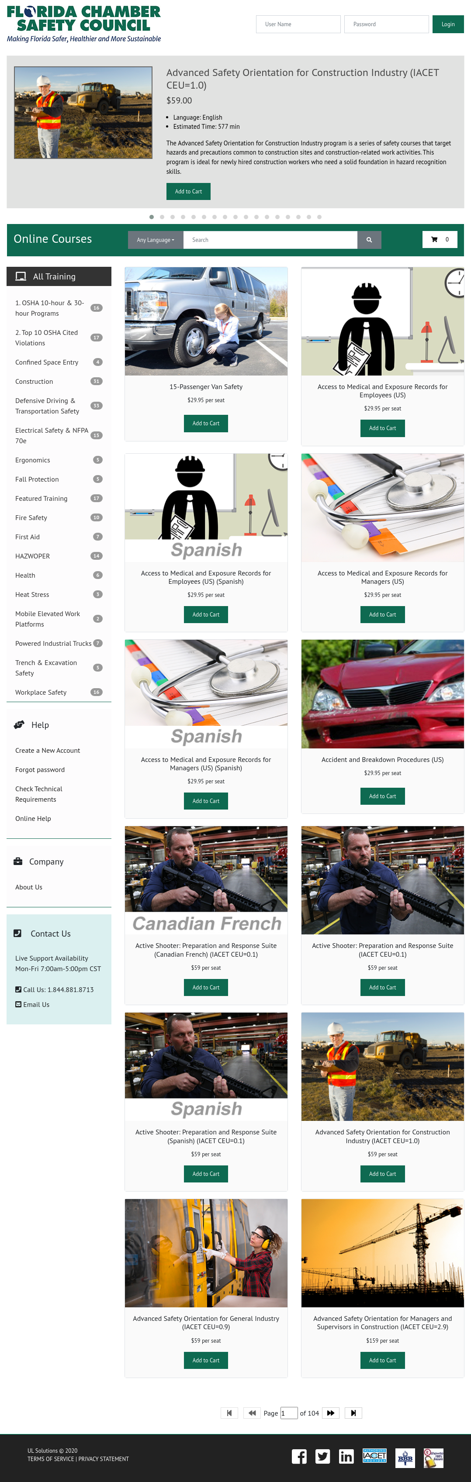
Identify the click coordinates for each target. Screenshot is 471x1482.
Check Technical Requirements (38, 793)
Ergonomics (59, 459)
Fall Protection (59, 479)
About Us (28, 886)
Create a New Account (47, 750)
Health (59, 575)
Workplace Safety (59, 692)
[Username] (298, 24)
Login (448, 24)
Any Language (154, 240)
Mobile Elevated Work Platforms (59, 618)
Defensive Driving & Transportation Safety (59, 405)
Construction (59, 381)
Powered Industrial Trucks (59, 643)
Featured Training (59, 498)
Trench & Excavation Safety (59, 667)
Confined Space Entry (59, 362)
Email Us (32, 1004)
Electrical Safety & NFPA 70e (59, 435)
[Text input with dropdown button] (270, 240)
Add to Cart (188, 191)
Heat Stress (59, 594)
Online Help (33, 818)
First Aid (59, 536)
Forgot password (40, 769)
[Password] (386, 24)
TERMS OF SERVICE (51, 1459)
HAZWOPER (59, 555)
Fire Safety (59, 517)
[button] (151, 217)
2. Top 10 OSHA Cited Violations (59, 337)
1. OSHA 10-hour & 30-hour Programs (59, 307)
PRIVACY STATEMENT (103, 1459)
